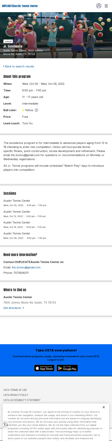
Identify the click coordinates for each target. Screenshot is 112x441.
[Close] (103, 411)
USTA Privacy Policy (15, 395)
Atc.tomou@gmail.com (26, 267)
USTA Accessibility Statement (22, 400)
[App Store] (44, 368)
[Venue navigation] (106, 6)
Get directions (12, 308)
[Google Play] (67, 368)
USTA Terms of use (15, 389)
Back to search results (19, 66)
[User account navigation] (99, 5)
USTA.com (9, 406)
